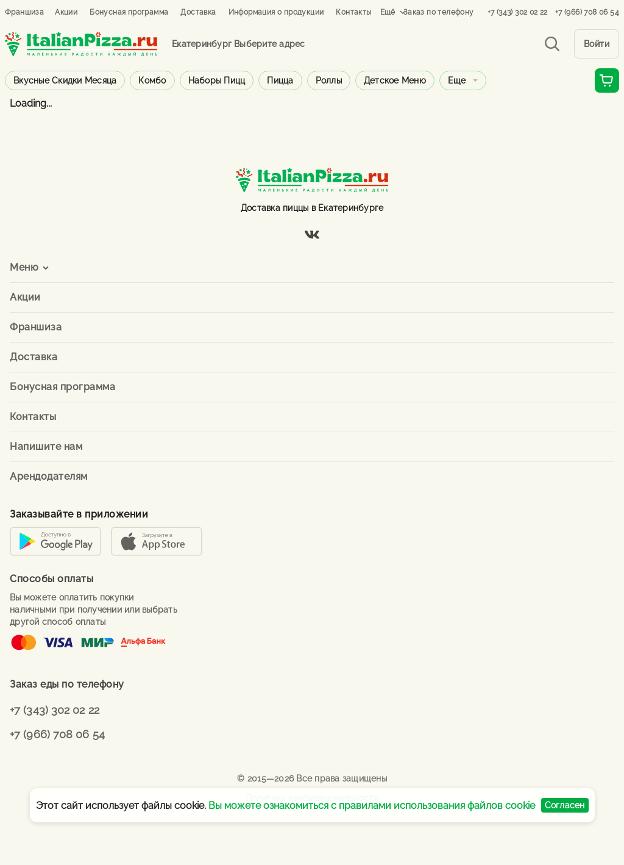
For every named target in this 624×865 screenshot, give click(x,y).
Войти (597, 44)
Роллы (329, 80)
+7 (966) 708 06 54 (587, 12)
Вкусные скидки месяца (64, 80)
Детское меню (395, 80)
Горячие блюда (480, 80)
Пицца (280, 80)
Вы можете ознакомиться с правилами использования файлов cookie (371, 805)
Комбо (152, 80)
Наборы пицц (217, 80)
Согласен (565, 805)
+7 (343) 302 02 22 (518, 12)
